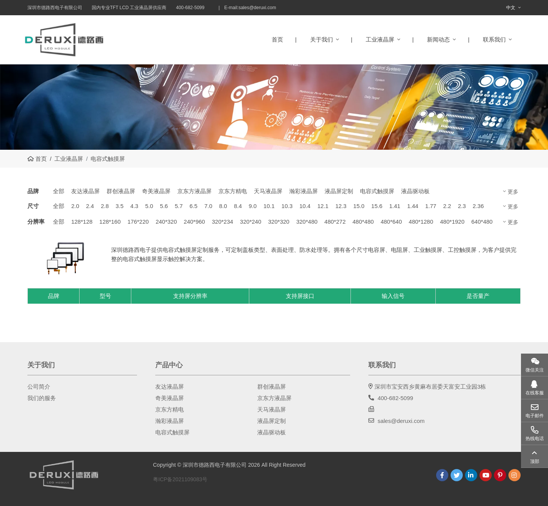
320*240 (250, 221)
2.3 (462, 206)
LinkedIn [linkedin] (471, 475)
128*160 (110, 221)
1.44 (412, 206)
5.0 (149, 206)
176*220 (138, 221)
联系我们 (494, 39)
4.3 (135, 206)
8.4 (238, 206)
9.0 (252, 206)
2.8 (105, 206)
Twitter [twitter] (457, 475)
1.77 (430, 206)
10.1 (268, 206)
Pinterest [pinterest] (500, 475)
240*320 (166, 221)
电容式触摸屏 (377, 191)
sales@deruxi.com (257, 7)
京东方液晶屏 (194, 191)
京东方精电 (232, 191)
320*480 (306, 221)
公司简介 (38, 386)
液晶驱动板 (415, 191)
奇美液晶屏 (156, 191)
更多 (513, 192)
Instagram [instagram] (514, 475)
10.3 (287, 206)
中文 (510, 7)
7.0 (208, 206)
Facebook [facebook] (442, 475)
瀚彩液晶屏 (303, 191)
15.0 (358, 206)
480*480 (363, 221)
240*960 (194, 221)
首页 (277, 39)
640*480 (482, 221)
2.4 (90, 206)
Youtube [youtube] (486, 475)
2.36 (478, 206)
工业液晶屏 (380, 39)
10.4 (305, 206)
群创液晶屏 (121, 191)
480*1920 (452, 221)
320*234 (222, 221)
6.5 (194, 206)
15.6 (376, 206)
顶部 (534, 461)
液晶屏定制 (339, 191)
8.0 (223, 206)
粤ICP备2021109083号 (180, 479)
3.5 (120, 206)
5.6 (164, 206)
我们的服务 (41, 398)
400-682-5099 (395, 398)
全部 (58, 191)
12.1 (322, 206)
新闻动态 (438, 39)
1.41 (394, 206)
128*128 (81, 221)
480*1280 (421, 221)
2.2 (447, 206)
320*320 (279, 221)
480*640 (391, 221)
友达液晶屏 (85, 191)
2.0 (75, 206)
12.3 (340, 206)
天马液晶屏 (268, 191)
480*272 (335, 221)
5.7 (179, 206)
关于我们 (321, 39)
